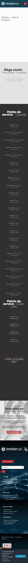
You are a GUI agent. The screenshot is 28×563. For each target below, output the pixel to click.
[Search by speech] (22, 467)
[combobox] (12, 467)
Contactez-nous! (14, 432)
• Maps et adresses (8, 513)
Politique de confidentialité (6, 559)
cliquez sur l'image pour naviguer (14, 356)
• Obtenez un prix (7, 509)
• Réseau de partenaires (9, 522)
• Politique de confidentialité (10, 520)
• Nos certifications (8, 524)
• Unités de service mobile (10, 511)
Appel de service (7, 461)
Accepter (20, 556)
